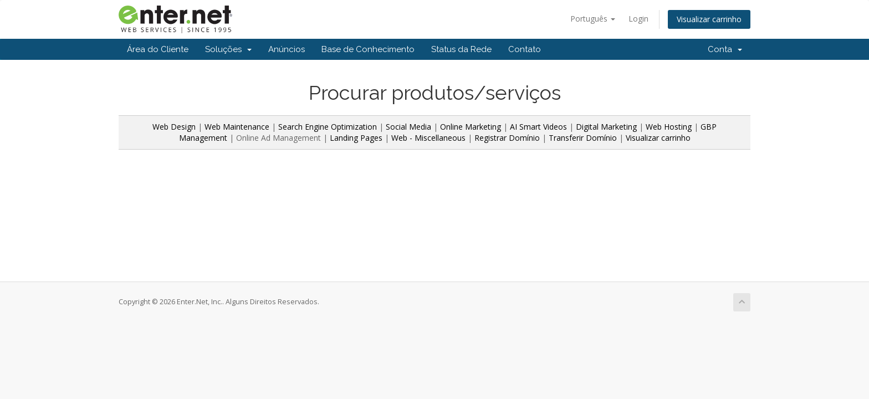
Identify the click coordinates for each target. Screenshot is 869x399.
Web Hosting (669, 126)
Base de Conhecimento (368, 49)
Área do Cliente (157, 49)
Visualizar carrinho (709, 19)
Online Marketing (470, 126)
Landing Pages (356, 137)
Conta (725, 49)
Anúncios (286, 49)
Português (592, 18)
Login (638, 18)
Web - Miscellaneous (428, 137)
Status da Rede (461, 49)
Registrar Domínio (507, 137)
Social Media (408, 126)
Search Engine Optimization (327, 126)
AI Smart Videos (538, 126)
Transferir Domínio (583, 137)
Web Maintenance (238, 126)
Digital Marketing (606, 126)
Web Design (174, 126)
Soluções (228, 49)
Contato (524, 49)
